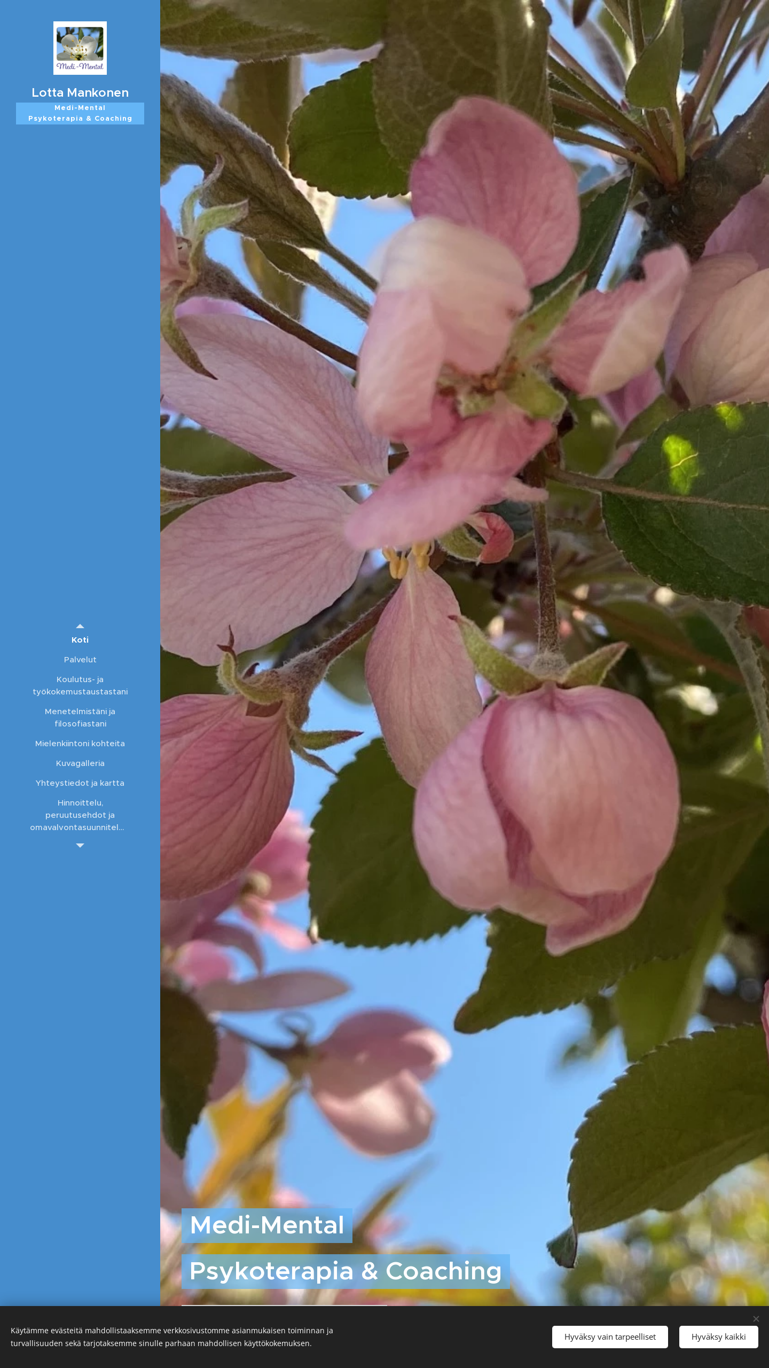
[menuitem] (80, 640)
